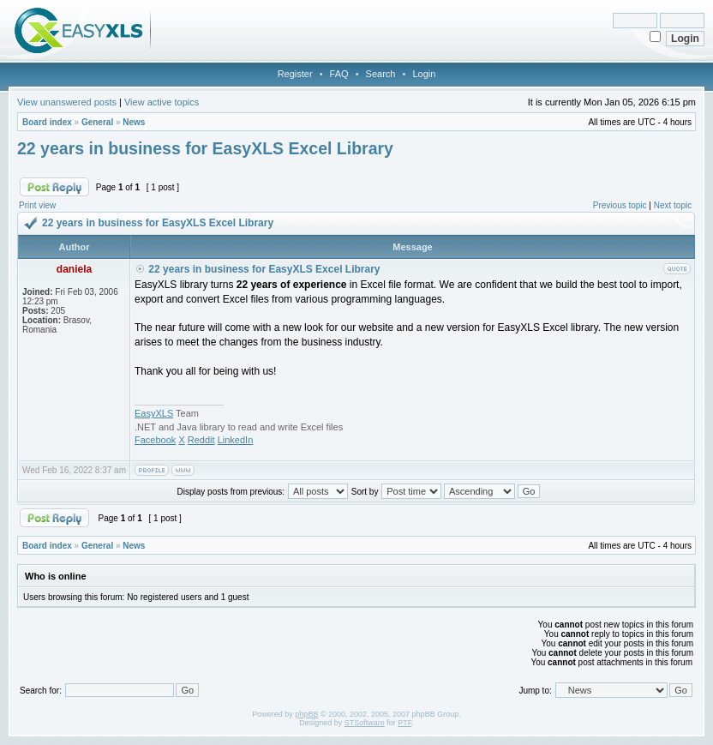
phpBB (306, 714)
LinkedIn (236, 440)
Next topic (673, 205)
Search (381, 74)
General (97, 122)
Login (423, 74)
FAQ (339, 74)
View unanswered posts (67, 102)
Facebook (155, 440)
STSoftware (365, 722)
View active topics (161, 102)
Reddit (201, 440)
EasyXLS (154, 413)
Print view (37, 205)
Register (295, 74)
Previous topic (620, 205)
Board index (47, 122)
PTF (404, 722)
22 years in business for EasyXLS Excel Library (205, 148)
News (134, 122)
